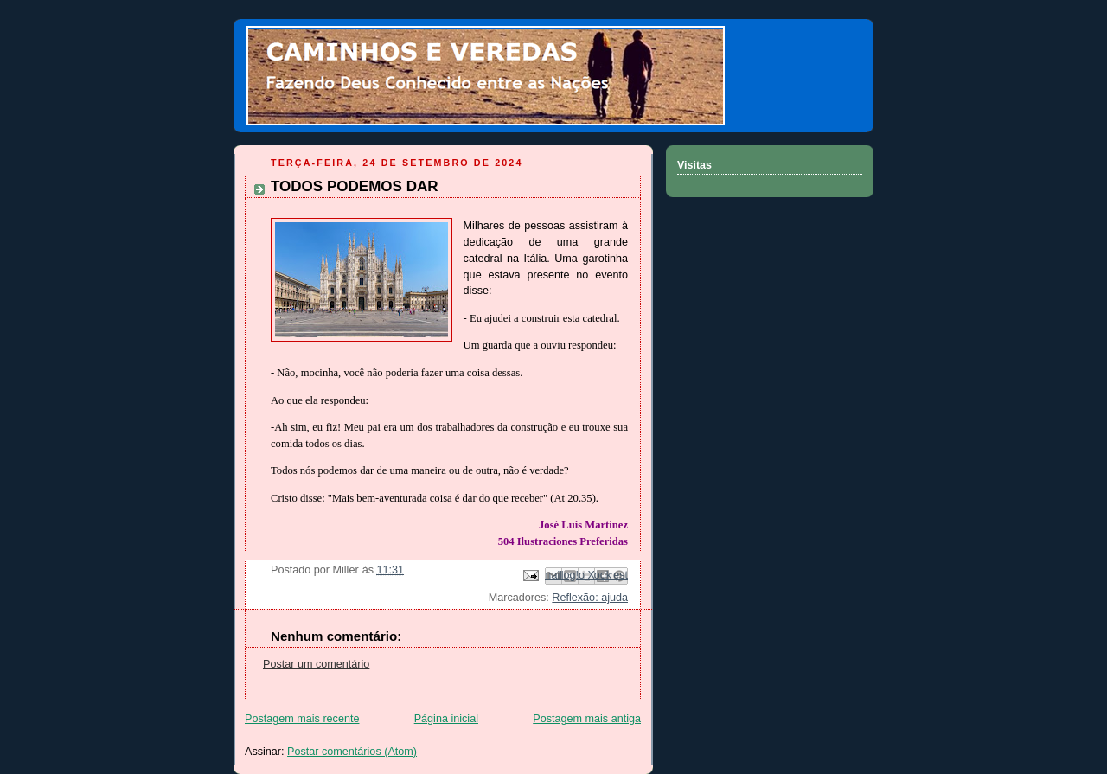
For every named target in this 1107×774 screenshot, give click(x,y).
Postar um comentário (316, 664)
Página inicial (446, 719)
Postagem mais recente (302, 719)
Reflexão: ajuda (590, 598)
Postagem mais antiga (587, 719)
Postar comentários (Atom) (352, 751)
